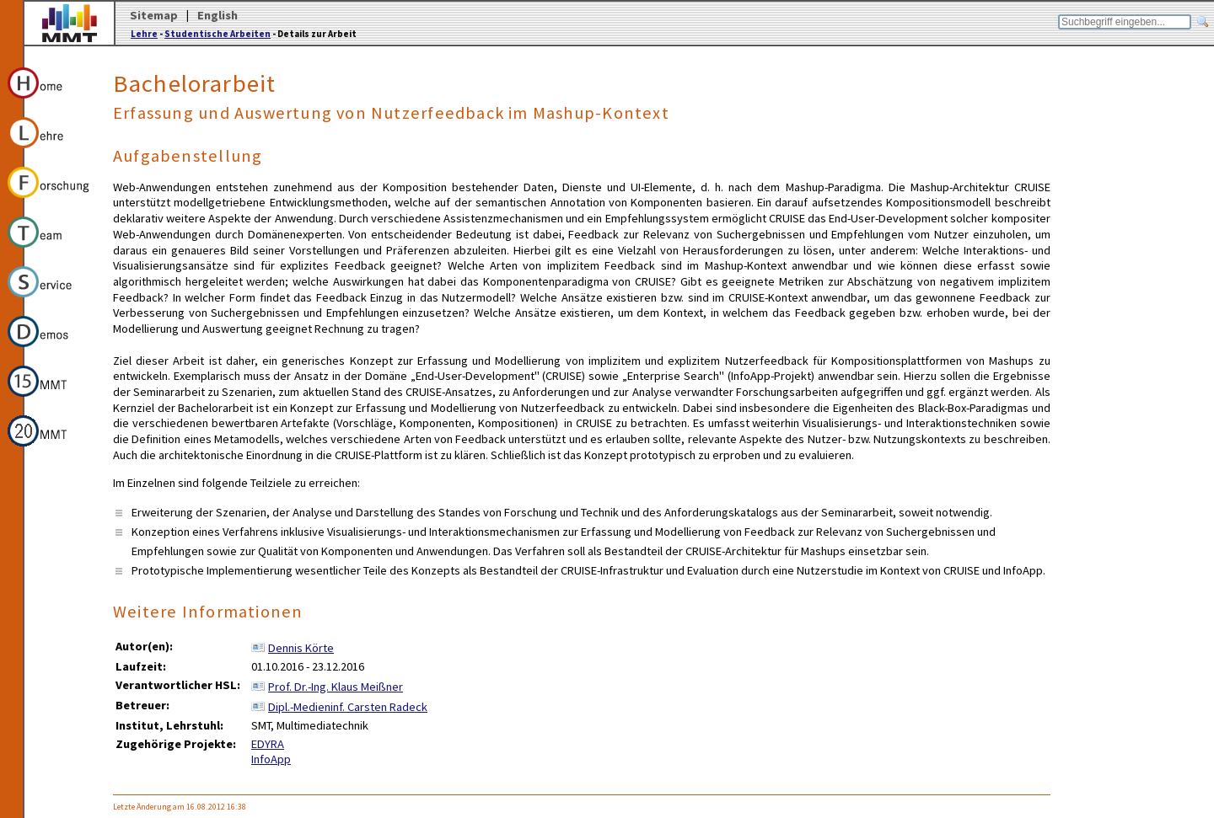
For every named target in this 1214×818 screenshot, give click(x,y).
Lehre (144, 34)
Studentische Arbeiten (217, 34)
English (217, 15)
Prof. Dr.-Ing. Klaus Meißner (335, 686)
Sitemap (154, 15)
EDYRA (267, 743)
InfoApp (271, 759)
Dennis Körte (301, 647)
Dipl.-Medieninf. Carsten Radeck (347, 706)
